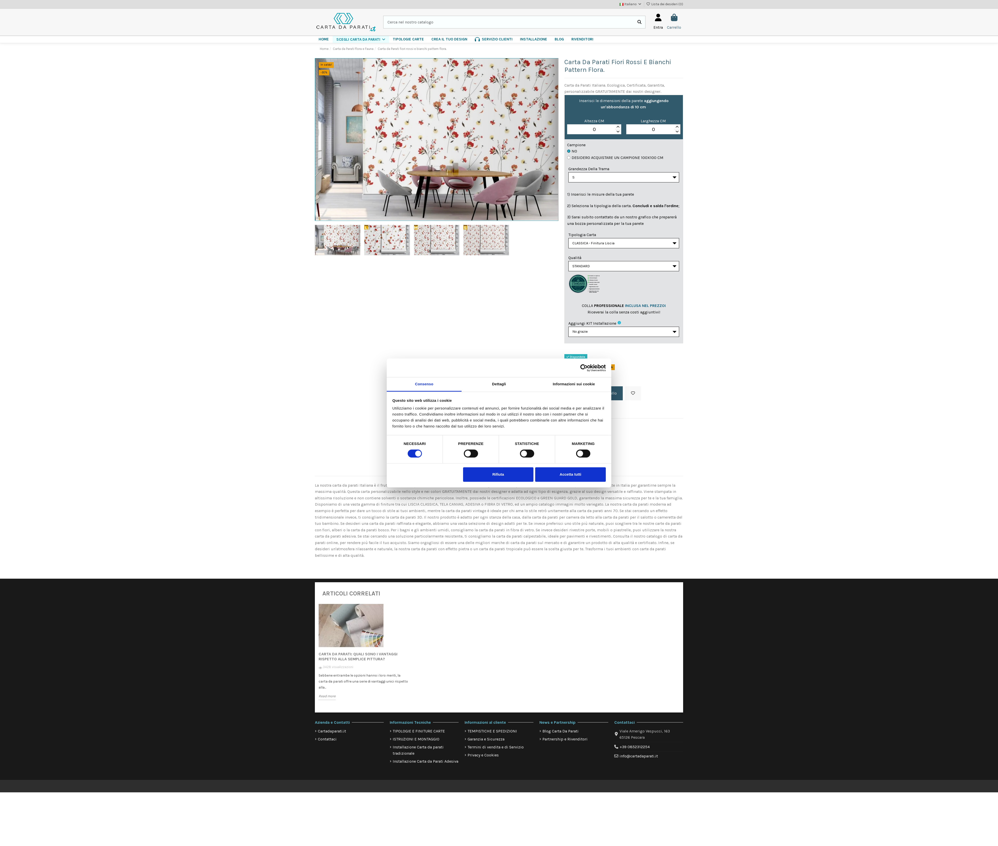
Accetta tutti (570, 474)
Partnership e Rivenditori (565, 743)
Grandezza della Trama (588, 168)
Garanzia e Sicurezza (486, 743)
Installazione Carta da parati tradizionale (418, 754)
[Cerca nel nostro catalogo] (639, 22)
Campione (576, 144)
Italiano (631, 4)
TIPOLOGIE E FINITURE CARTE (419, 735)
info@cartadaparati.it (639, 760)
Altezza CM (594, 121)
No (572, 151)
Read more (327, 700)
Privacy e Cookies (483, 759)
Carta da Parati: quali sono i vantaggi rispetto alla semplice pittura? (358, 660)
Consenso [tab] (424, 384)
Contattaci (327, 743)
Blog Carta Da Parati (560, 735)
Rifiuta (498, 474)
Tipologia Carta (582, 235)
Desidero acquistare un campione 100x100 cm (615, 157)
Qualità (574, 259)
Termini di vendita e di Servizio (496, 751)
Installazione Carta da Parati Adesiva (425, 765)
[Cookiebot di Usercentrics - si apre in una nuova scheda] (584, 368)
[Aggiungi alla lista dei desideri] (633, 397)
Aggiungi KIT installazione (592, 326)
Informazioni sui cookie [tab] (574, 384)
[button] (361, 39)
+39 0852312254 (635, 750)
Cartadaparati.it (332, 735)
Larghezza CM (653, 121)
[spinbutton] (594, 130)
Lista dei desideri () (664, 4)
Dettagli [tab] (499, 384)
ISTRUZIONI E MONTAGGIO (416, 743)
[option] (364, 659)
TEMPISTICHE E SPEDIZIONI (492, 735)
